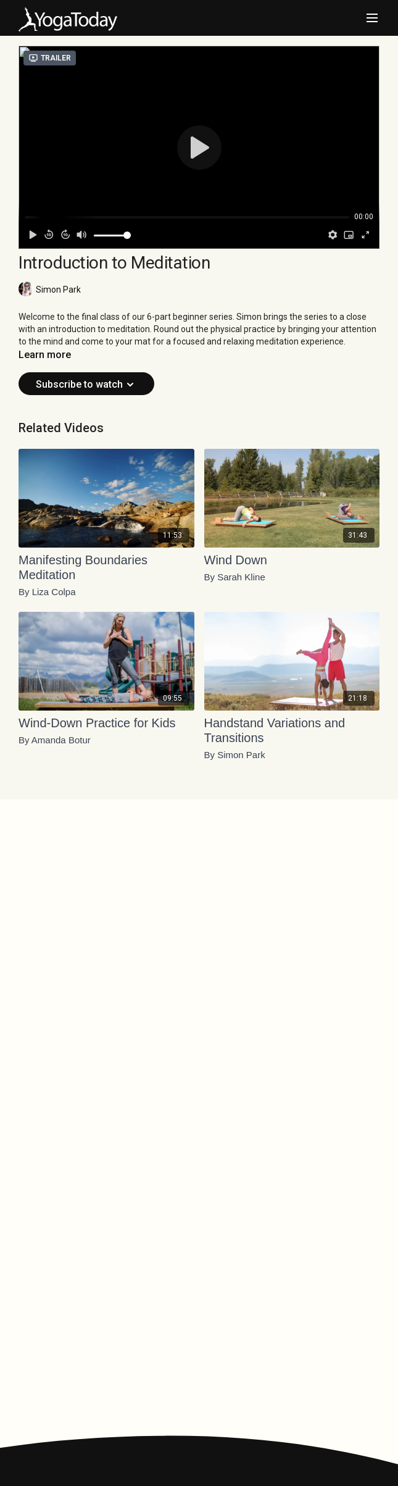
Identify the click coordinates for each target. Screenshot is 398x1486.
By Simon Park (234, 755)
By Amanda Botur (55, 740)
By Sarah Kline (234, 577)
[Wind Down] (292, 560)
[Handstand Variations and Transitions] (292, 730)
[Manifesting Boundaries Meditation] (106, 567)
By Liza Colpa (47, 592)
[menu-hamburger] (372, 18)
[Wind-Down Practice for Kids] (106, 723)
